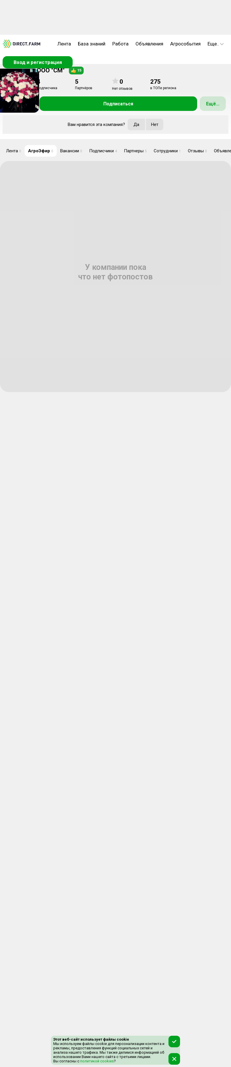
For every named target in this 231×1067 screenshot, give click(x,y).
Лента (64, 44)
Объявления (149, 44)
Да (136, 124)
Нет (154, 124)
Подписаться (118, 104)
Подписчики (103, 151)
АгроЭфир (40, 151)
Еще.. (216, 44)
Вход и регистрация (38, 62)
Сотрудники (167, 151)
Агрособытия (185, 44)
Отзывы (197, 151)
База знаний (91, 44)
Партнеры (135, 151)
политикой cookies (96, 1061)
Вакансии (71, 151)
